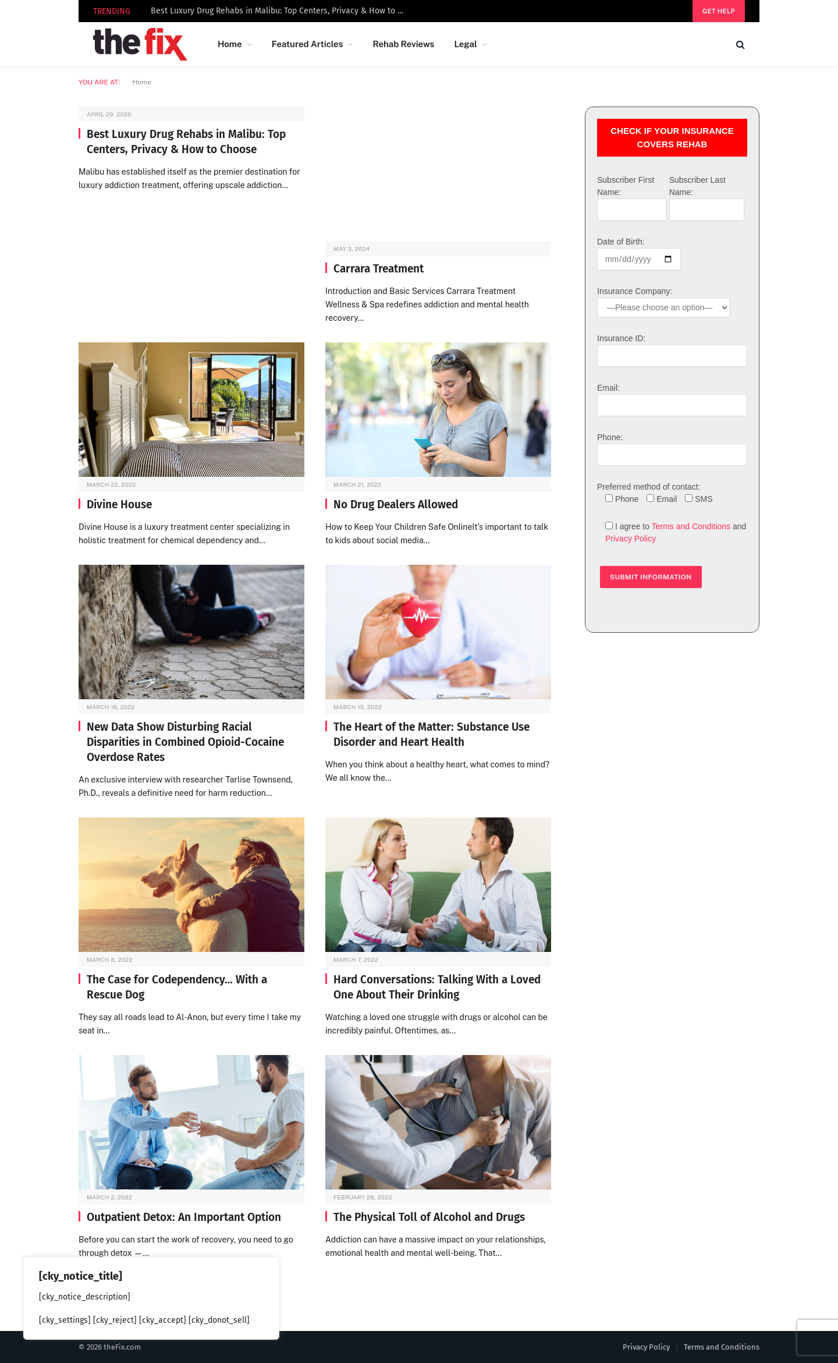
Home (230, 44)
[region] (151, 1298)
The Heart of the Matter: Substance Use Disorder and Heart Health (431, 734)
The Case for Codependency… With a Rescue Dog (177, 987)
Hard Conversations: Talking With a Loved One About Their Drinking (437, 987)
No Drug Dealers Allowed (395, 504)
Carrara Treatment (378, 268)
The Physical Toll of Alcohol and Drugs (429, 1217)
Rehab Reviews (403, 44)
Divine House (119, 504)
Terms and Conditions (691, 526)
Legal (465, 44)
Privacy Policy (630, 538)
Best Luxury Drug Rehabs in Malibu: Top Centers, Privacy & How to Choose (282, 11)
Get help (718, 11)
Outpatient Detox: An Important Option (184, 1217)
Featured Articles (307, 44)
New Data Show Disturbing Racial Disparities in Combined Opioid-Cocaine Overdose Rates (185, 742)
